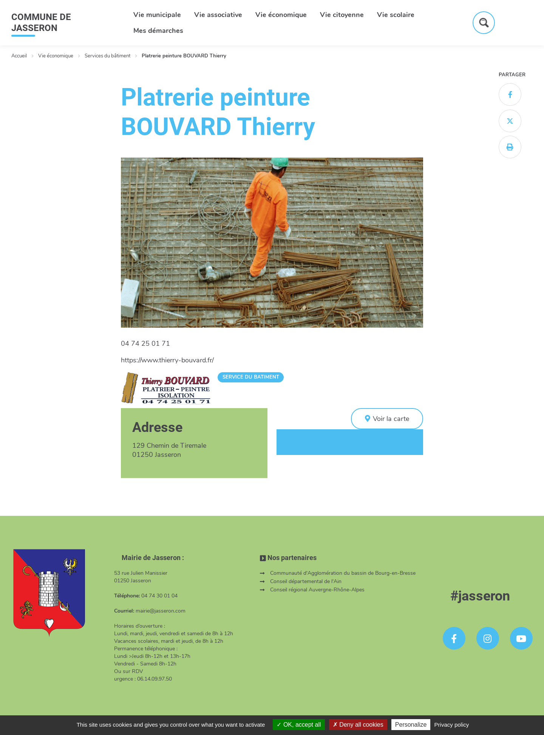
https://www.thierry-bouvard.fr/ (167, 360)
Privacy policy (451, 724)
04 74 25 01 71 (145, 343)
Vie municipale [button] (157, 15)
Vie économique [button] (281, 15)
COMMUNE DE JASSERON (41, 22)
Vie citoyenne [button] (342, 15)
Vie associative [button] (218, 15)
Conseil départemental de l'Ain (306, 581)
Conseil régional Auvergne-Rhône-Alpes (317, 589)
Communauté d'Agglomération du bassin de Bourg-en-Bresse (343, 573)
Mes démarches (158, 30)
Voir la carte (391, 418)
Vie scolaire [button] (395, 15)
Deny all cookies (358, 724)
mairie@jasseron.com (160, 610)
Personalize (411, 724)
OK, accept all (299, 724)
